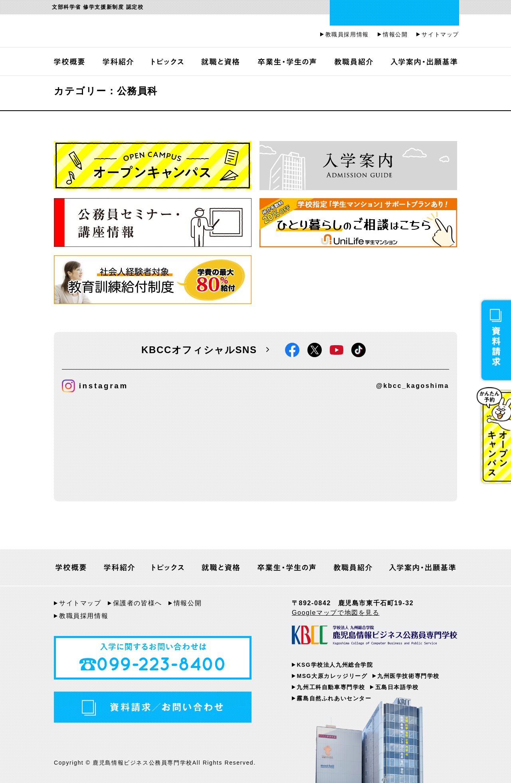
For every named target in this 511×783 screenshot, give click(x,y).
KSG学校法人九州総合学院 (335, 665)
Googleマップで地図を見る (336, 612)
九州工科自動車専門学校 (331, 687)
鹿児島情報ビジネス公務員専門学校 (150, 32)
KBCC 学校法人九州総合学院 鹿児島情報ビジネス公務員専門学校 (374, 637)
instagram (95, 386)
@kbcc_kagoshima (412, 385)
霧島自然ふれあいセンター (334, 698)
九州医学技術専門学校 (408, 676)
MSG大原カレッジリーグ (332, 676)
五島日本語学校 (397, 687)
